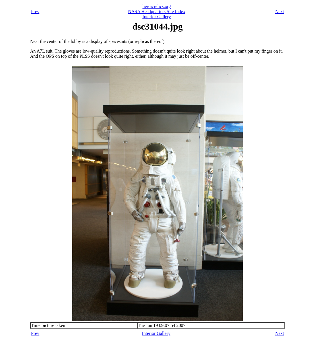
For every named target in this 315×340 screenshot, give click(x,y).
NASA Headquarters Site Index (156, 11)
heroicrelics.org (156, 6)
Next (279, 11)
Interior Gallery (156, 16)
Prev (35, 11)
